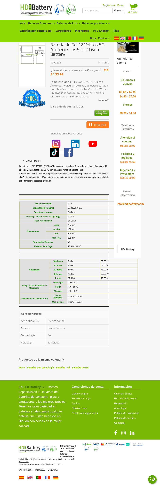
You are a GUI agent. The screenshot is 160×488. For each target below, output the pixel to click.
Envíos (76, 403)
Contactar (119, 422)
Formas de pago (81, 398)
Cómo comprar (80, 393)
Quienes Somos (123, 393)
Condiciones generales (85, 413)
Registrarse (109, 5)
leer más (103, 100)
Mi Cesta (133, 9)
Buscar (118, 10)
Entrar (120, 5)
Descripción (33, 160)
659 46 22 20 (127, 177)
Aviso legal (120, 408)
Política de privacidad (126, 413)
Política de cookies (124, 418)
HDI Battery (127, 249)
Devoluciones (79, 408)
